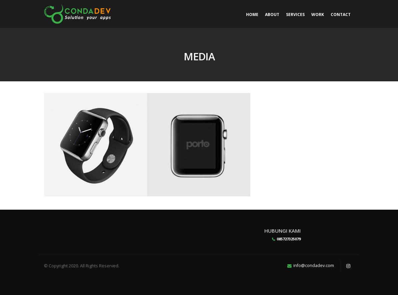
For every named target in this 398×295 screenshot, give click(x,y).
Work (317, 14)
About (272, 14)
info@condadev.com (313, 265)
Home (252, 14)
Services (295, 14)
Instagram (348, 266)
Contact (341, 14)
